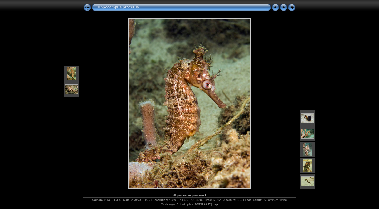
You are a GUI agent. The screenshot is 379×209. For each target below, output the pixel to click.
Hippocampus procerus (118, 7)
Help (215, 204)
